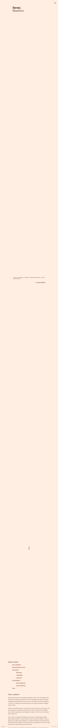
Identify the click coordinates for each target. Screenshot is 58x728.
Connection (19, 677)
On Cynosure (15, 670)
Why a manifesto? (16, 664)
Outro (13, 688)
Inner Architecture (20, 683)
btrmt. (17, 7)
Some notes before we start (18, 667)
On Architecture (16, 680)
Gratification (19, 675)
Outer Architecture (21, 685)
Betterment (19, 672)
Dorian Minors (41, 282)
